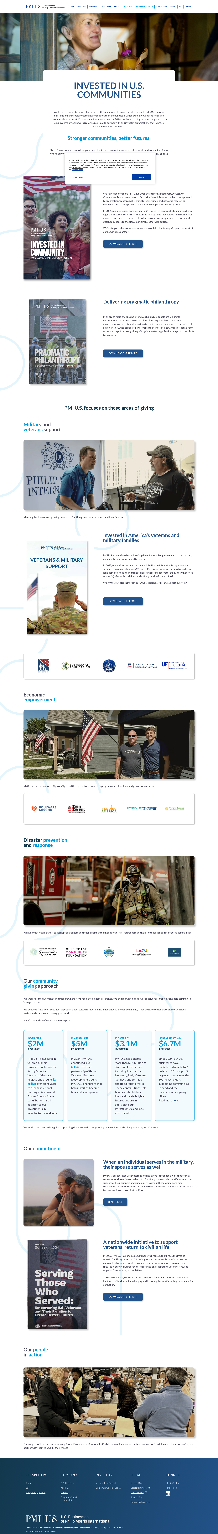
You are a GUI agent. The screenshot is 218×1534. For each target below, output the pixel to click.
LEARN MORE (121, 1204)
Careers (64, 1493)
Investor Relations (104, 1483)
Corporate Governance (107, 1488)
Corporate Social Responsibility (69, 1499)
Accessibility (136, 1498)
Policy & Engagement (35, 1493)
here (175, 1101)
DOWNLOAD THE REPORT (124, 244)
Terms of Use (137, 1483)
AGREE (141, 177)
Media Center (172, 1483)
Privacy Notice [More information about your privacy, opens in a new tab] (77, 170)
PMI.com (170, 1488)
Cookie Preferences (140, 1502)
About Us (65, 1488)
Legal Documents (139, 1488)
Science (29, 1483)
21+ (27, 1488)
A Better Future (68, 1483)
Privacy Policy (137, 1493)
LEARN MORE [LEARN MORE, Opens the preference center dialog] (78, 177)
